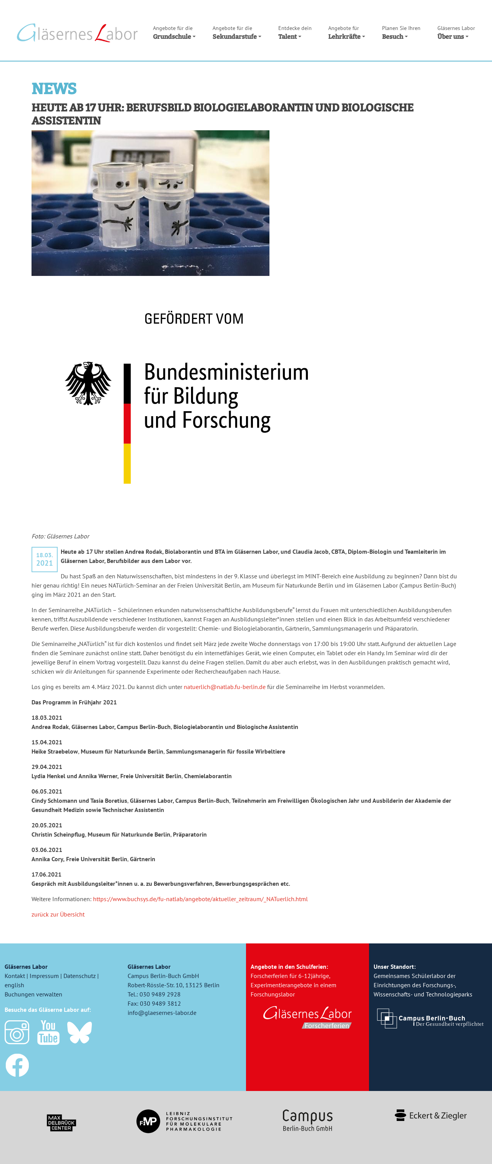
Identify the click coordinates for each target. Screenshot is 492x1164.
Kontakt (15, 976)
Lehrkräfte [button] (346, 32)
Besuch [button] (401, 32)
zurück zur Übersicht (58, 914)
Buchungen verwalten (33, 994)
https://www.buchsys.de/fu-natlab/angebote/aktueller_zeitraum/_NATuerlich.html (200, 899)
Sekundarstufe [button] (237, 32)
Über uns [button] (456, 32)
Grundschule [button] (174, 32)
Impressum (44, 976)
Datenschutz (79, 976)
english (14, 985)
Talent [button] (295, 32)
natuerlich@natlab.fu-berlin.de (225, 687)
